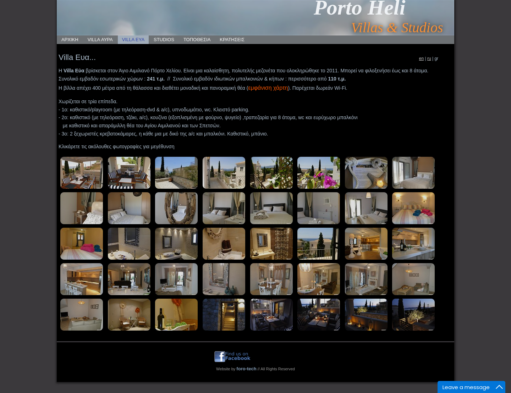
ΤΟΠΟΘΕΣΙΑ (196, 39)
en (421, 58)
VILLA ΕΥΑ (133, 39)
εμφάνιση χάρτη (268, 88)
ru (429, 58)
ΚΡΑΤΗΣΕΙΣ (232, 39)
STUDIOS (164, 39)
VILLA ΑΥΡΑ (100, 39)
